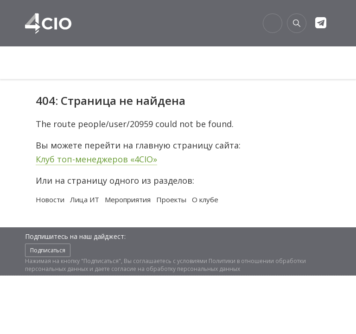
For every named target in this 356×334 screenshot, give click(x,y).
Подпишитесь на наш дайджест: (75, 236)
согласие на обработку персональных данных (175, 269)
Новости (50, 199)
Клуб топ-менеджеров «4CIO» (96, 159)
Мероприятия (128, 199)
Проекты (171, 199)
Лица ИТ (84, 199)
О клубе (205, 199)
